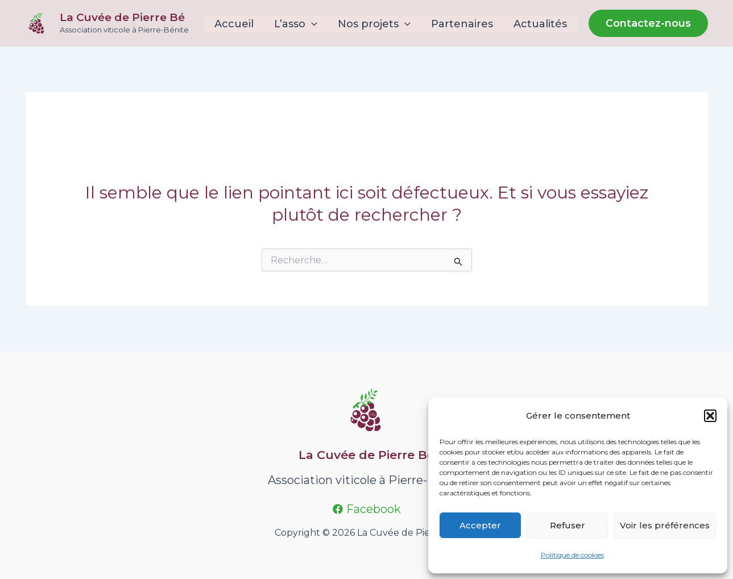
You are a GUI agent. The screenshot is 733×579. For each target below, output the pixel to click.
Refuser (567, 525)
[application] (311, 23)
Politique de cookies (572, 555)
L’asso (295, 23)
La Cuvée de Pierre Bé (122, 17)
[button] (710, 415)
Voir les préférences (665, 525)
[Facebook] (366, 509)
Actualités (540, 24)
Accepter (480, 525)
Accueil (234, 24)
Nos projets (374, 23)
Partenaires (462, 24)
